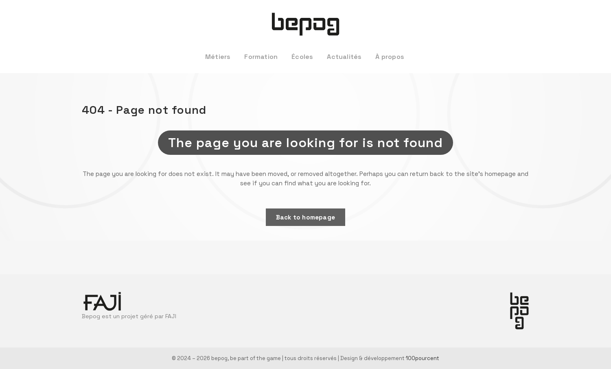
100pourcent (422, 358)
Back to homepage (305, 217)
